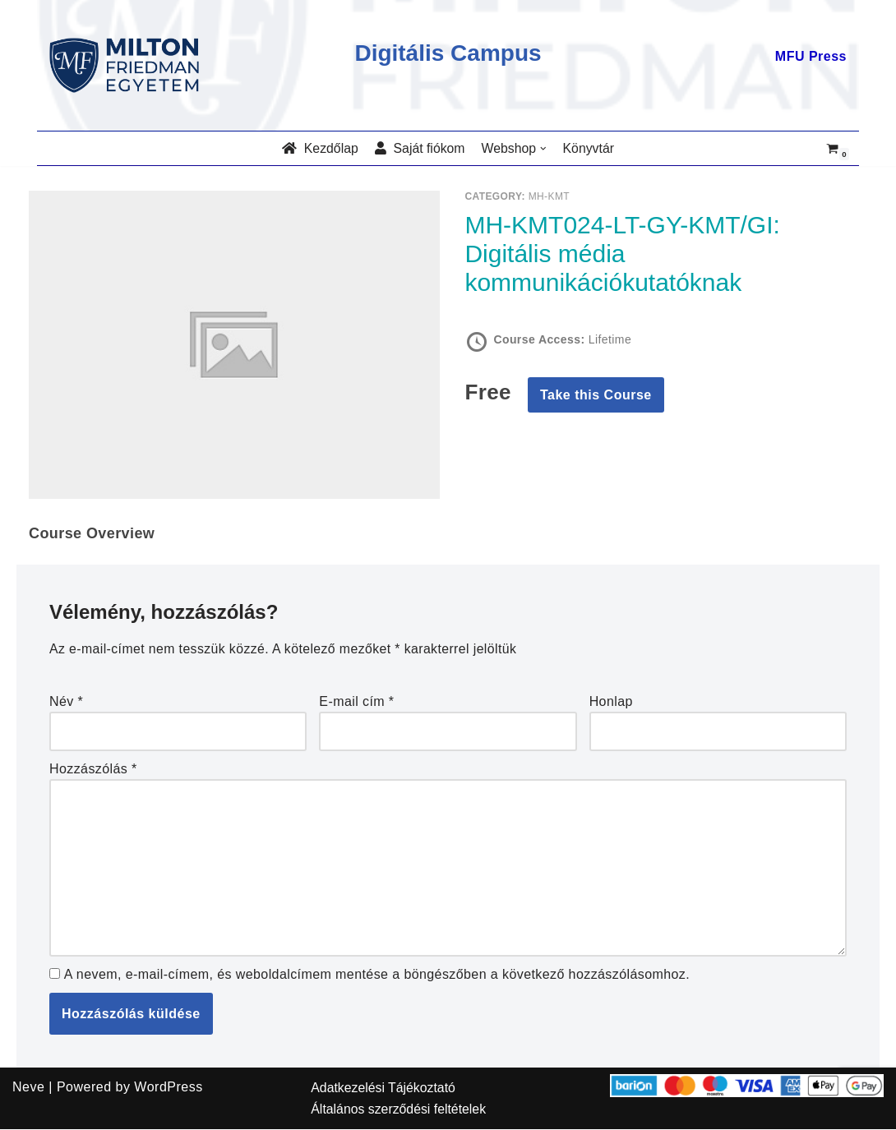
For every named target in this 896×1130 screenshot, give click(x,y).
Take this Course (596, 396)
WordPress (168, 1088)
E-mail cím (357, 701)
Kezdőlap (319, 148)
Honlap (611, 701)
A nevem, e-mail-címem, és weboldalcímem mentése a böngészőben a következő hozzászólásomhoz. (380, 974)
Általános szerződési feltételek (399, 1110)
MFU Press (811, 56)
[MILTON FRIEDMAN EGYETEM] (128, 65)
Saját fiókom (419, 148)
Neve (28, 1088)
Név (66, 701)
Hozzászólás (93, 769)
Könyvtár (590, 148)
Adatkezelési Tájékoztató (384, 1088)
